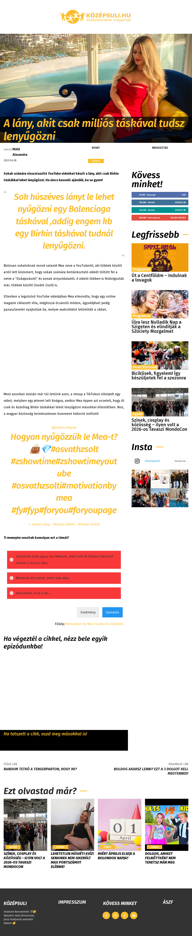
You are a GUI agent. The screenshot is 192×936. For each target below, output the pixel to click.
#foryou (53, 510)
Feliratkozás (178, 217)
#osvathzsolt (75, 449)
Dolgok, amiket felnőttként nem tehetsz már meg (160, 857)
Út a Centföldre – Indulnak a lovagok (159, 278)
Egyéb (138, 414)
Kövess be (180, 202)
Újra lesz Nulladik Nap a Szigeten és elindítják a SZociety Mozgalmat (156, 327)
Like (184, 194)
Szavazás (112, 612)
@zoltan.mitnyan (64, 428)
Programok (142, 269)
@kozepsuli (152, 460)
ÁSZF (168, 902)
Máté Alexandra (20, 152)
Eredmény (88, 612)
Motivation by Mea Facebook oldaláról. (95, 624)
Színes (96, 161)
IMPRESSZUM (72, 902)
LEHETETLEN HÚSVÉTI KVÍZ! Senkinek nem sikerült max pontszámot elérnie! (72, 860)
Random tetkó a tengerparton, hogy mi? (40, 769)
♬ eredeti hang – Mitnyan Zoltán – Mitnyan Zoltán (64, 524)
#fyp (31, 510)
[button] (184, 29)
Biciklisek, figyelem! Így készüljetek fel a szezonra (159, 376)
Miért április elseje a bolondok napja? (116, 855)
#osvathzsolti (37, 485)
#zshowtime (33, 461)
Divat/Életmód (145, 367)
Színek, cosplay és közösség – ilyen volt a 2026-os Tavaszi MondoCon (159, 425)
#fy (17, 510)
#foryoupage (92, 510)
